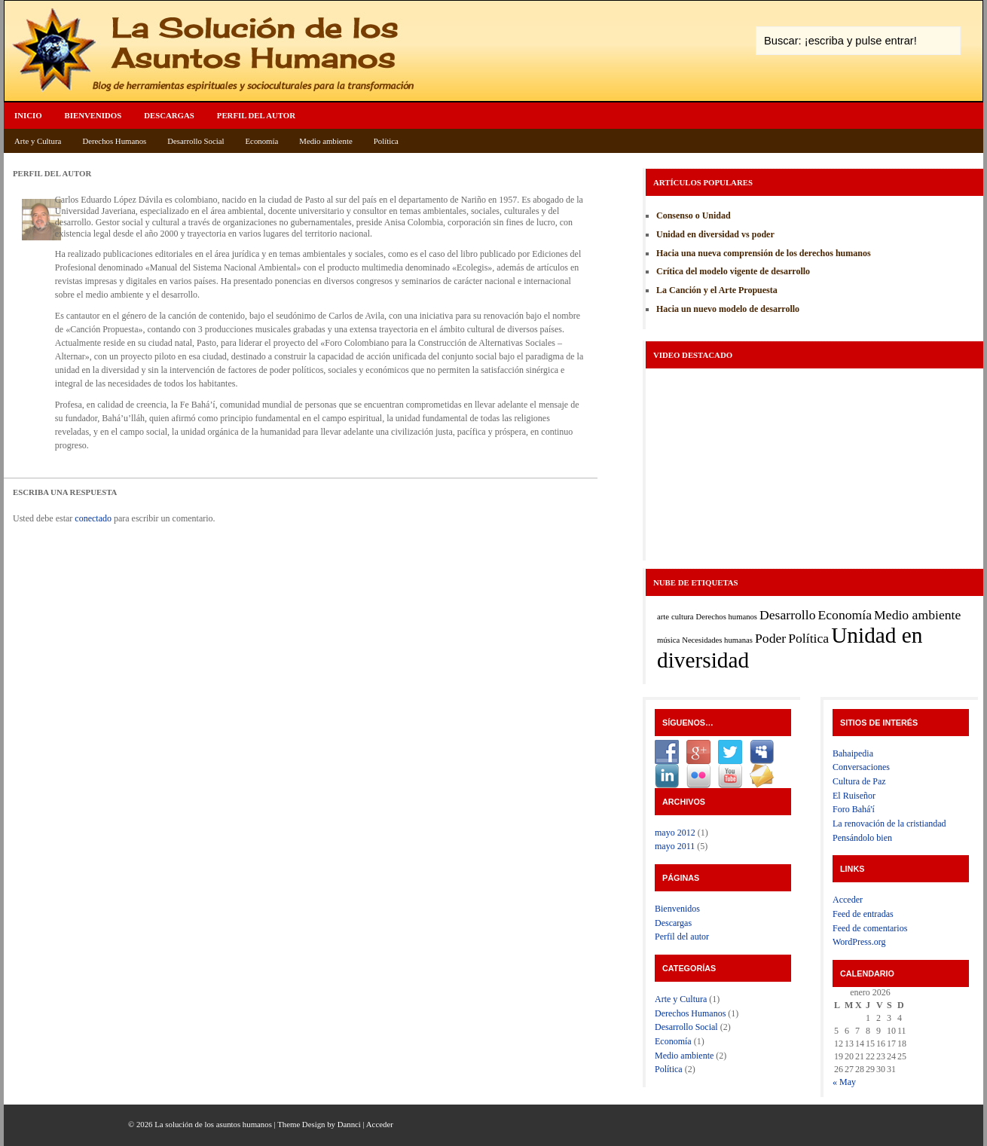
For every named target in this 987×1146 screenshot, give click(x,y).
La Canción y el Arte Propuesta (717, 290)
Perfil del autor (256, 115)
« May (844, 1082)
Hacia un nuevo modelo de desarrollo (727, 309)
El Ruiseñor (854, 795)
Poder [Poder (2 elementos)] (770, 638)
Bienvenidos (93, 115)
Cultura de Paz (859, 781)
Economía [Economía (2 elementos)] (845, 614)
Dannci (349, 1124)
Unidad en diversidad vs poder (715, 234)
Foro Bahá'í (854, 809)
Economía (262, 140)
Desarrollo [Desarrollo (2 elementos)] (787, 614)
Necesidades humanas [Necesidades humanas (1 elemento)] (717, 640)
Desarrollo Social (195, 140)
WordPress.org (859, 942)
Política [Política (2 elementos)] (808, 638)
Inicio (28, 115)
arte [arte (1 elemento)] (663, 617)
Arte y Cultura (37, 140)
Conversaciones (861, 767)
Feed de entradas (863, 914)
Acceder (848, 899)
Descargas (169, 115)
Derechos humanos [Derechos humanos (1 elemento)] (726, 617)
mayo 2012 (675, 832)
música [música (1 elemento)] (668, 640)
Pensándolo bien (862, 838)
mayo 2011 (675, 846)
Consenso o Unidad (693, 215)
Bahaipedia (853, 753)
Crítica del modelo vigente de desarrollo (733, 271)
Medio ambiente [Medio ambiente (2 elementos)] (917, 614)
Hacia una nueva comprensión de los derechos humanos (763, 253)
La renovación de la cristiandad (889, 823)
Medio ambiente (325, 140)
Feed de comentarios (870, 928)
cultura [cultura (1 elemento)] (682, 617)
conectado (93, 518)
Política (386, 140)
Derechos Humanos (114, 140)
